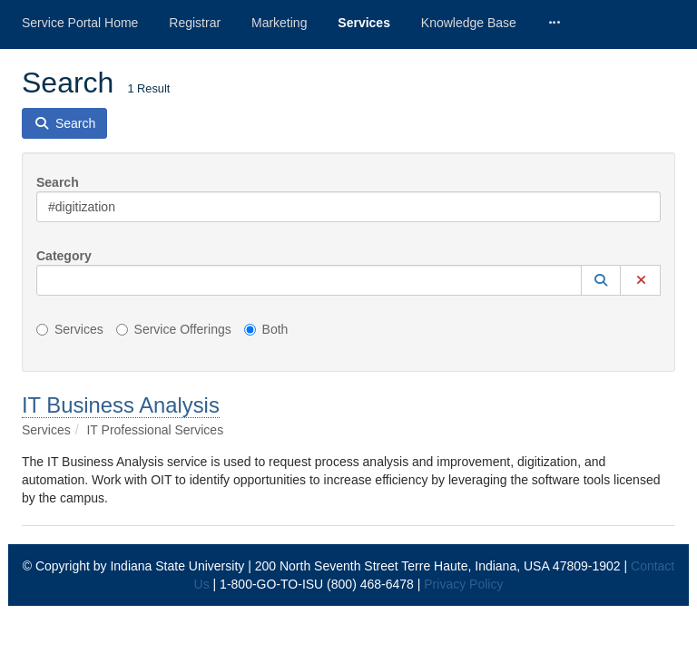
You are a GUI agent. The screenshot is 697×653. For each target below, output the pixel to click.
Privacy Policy (463, 584)
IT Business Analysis (121, 405)
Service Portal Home (80, 22)
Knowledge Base (468, 22)
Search (57, 182)
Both (266, 329)
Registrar (195, 22)
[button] (601, 280)
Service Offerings (173, 329)
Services (364, 22)
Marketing (279, 22)
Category (64, 256)
